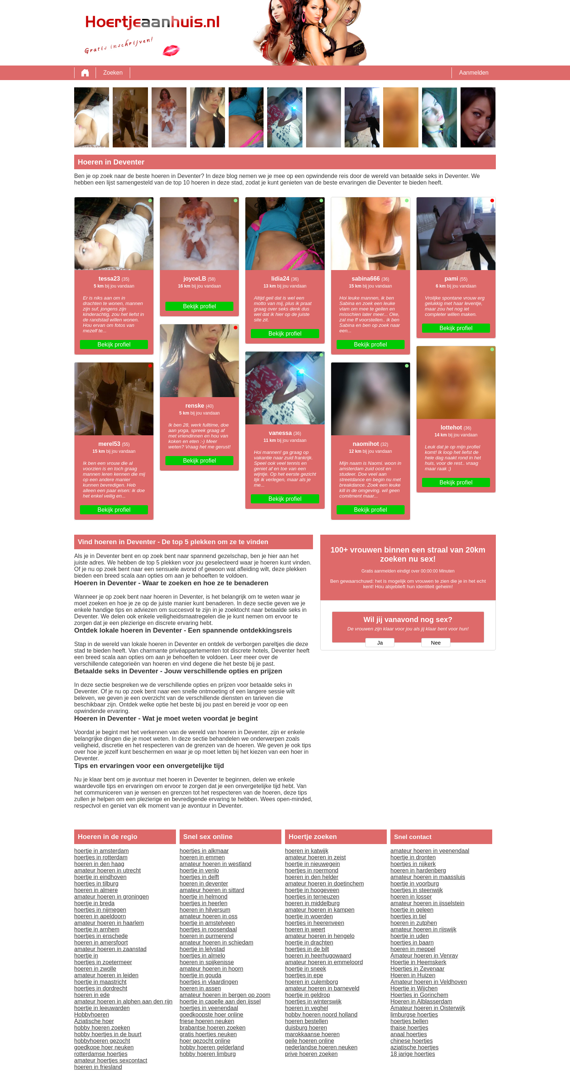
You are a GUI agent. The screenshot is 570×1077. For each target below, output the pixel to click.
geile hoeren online (309, 1041)
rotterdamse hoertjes (101, 1054)
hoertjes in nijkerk (413, 864)
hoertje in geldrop (307, 995)
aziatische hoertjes (414, 1047)
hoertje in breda (94, 903)
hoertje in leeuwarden (102, 1008)
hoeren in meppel (412, 949)
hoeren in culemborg (311, 982)
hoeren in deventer (204, 883)
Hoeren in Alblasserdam (421, 1001)
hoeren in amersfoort (101, 942)
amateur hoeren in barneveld (322, 988)
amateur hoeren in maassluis (427, 877)
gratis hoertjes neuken (208, 1034)
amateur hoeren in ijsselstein (427, 903)
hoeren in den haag (99, 864)
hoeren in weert (305, 929)
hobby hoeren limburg (208, 1054)
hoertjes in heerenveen (314, 923)
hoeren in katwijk (306, 851)
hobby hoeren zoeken (102, 1028)
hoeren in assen (200, 988)
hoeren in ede (92, 995)
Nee (436, 643)
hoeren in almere (96, 890)
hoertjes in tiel (408, 916)
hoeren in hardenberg (418, 870)
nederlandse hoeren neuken (321, 1047)
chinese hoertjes (411, 1041)
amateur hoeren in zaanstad (110, 949)
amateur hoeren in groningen (111, 897)
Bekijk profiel (114, 344)
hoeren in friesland (98, 1067)
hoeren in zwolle (95, 969)
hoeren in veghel (306, 1008)
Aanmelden (474, 73)
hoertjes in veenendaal (209, 1008)
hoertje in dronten (413, 857)
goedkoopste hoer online (211, 1014)
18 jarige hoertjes (412, 1054)
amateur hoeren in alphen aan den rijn (123, 1001)
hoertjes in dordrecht (100, 988)
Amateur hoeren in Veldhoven (428, 982)
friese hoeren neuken (207, 1021)
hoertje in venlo (199, 870)
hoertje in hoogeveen (312, 890)
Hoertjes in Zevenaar (417, 969)
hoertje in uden (409, 936)
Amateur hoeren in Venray (424, 956)
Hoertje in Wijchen (414, 988)
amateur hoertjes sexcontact (110, 1060)
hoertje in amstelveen (207, 923)
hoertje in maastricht (100, 982)
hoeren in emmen (202, 857)
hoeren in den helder (311, 877)
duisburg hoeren (306, 1028)
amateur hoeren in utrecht (107, 870)
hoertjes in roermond (311, 870)
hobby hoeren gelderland (212, 1047)
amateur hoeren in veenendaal (429, 851)
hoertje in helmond (204, 897)
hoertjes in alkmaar (204, 851)
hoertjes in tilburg (96, 883)
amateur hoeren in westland (215, 864)
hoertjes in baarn (412, 942)
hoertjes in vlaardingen (209, 982)
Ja (380, 643)
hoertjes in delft (199, 877)
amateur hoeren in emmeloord (324, 962)
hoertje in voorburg (414, 883)
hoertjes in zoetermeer (103, 962)
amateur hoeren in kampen (319, 910)
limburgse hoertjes (414, 1014)
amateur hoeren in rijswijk (423, 929)
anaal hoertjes (408, 1034)
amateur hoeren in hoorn (211, 969)
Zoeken (113, 73)
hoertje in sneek (305, 969)
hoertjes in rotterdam (101, 857)
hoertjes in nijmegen (100, 910)
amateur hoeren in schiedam (216, 942)
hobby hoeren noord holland (321, 1014)
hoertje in (86, 956)
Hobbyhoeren (91, 1014)
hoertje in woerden (309, 916)
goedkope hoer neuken (104, 1047)
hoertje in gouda (200, 975)
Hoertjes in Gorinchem (419, 995)
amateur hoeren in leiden (106, 975)
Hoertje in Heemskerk (418, 962)
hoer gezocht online (205, 1041)
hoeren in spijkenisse (207, 962)
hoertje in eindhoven (100, 877)
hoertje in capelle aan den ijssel (220, 1001)
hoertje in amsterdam (101, 851)
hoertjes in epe (304, 975)
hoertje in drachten (309, 942)
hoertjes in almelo (202, 956)
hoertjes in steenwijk (416, 890)
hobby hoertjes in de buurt (107, 1034)
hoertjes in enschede (101, 936)
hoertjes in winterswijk (313, 1001)
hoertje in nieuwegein (312, 864)
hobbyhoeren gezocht (102, 1041)
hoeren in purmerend (207, 936)
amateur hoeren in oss (208, 916)
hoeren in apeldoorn (100, 916)
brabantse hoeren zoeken (212, 1028)
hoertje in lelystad (202, 949)
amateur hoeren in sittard (212, 890)
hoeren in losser (411, 897)
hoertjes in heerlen (204, 903)
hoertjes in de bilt (307, 949)
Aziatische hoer (94, 1021)
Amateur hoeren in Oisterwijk (427, 1008)
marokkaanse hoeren (312, 1034)
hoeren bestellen (306, 1021)
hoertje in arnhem (97, 929)
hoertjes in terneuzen (312, 897)
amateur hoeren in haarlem (109, 923)
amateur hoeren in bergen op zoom (225, 995)
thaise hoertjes (409, 1028)
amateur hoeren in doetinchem (324, 883)
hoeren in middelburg (312, 903)
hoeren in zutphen (413, 923)
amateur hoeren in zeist (315, 857)
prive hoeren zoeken (311, 1054)
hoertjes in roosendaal (208, 929)
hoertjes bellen (409, 1021)
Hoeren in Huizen (412, 975)
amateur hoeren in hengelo (319, 936)
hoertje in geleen (411, 910)
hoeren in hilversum (205, 910)
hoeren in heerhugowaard (318, 956)
